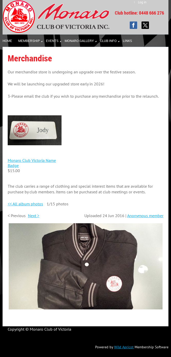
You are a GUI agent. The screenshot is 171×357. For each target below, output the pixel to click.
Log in (142, 2)
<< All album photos (25, 203)
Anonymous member (145, 215)
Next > (33, 215)
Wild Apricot (124, 347)
